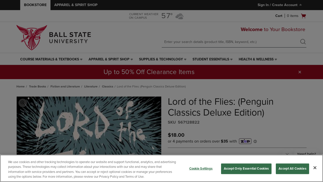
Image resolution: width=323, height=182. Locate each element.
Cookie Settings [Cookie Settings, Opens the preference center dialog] (201, 169)
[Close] (314, 167)
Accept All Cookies (292, 169)
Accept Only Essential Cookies (246, 169)
